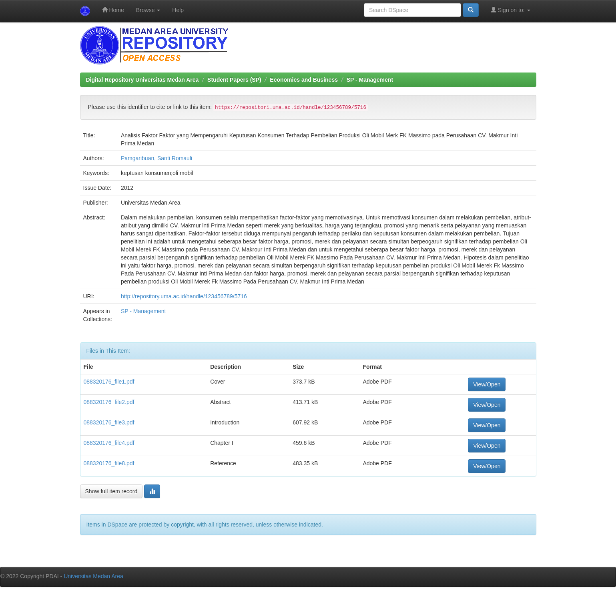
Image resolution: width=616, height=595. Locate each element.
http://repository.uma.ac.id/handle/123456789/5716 (184, 296)
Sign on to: (510, 9)
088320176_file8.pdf (109, 463)
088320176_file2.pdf (109, 402)
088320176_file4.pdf (109, 443)
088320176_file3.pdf (109, 422)
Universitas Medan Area (93, 576)
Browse (148, 10)
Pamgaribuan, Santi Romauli (156, 158)
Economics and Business (304, 79)
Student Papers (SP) (234, 79)
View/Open (486, 384)
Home (113, 9)
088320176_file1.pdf (109, 381)
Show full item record (111, 491)
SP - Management (370, 79)
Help (178, 10)
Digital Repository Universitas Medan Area (142, 79)
